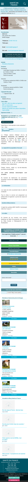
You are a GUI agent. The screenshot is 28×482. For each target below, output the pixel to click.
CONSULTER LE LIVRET (14, 240)
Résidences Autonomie (11, 470)
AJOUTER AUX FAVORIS (14, 263)
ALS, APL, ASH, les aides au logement (12, 103)
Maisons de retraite (12, 467)
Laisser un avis (14, 257)
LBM (15, 465)
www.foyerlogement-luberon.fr (16, 50)
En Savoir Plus (14, 480)
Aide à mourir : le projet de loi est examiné (13, 453)
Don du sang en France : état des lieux (12, 410)
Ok (14, 477)
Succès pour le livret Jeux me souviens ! (13, 424)
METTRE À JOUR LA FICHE (14, 248)
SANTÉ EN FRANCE (10, 460)
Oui (2, 127)
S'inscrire (13, 284)
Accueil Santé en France (7, 10)
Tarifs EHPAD (5, 110)
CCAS (11, 464)
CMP (15, 464)
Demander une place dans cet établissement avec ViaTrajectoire (14, 55)
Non (6, 127)
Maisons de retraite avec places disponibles (14, 108)
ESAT (9, 465)
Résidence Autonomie (8, 64)
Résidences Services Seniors (12, 468)
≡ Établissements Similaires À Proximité (14, 8)
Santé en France (14, 269)
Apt (19, 140)
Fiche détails (14, 318)
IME (12, 465)
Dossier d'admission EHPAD (9, 106)
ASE (9, 464)
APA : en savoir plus (7, 105)
